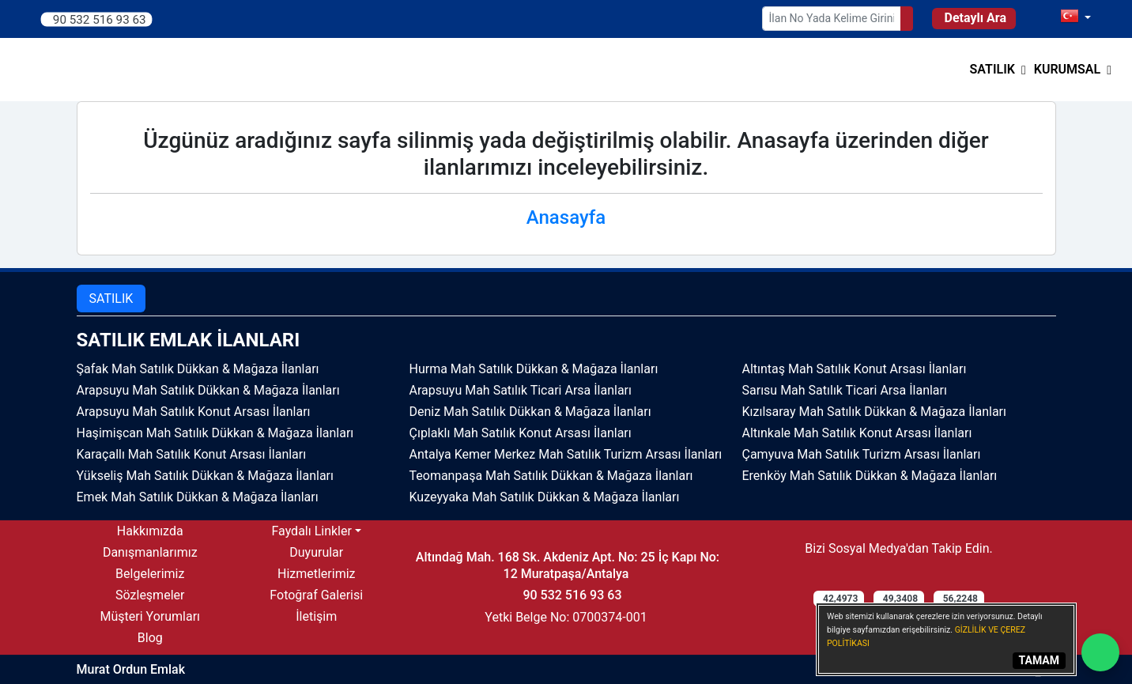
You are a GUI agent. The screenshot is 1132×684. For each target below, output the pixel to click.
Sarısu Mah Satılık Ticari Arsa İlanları (844, 390)
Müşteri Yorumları (150, 616)
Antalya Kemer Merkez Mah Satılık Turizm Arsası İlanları (566, 454)
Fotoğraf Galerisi (316, 595)
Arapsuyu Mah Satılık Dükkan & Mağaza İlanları (208, 390)
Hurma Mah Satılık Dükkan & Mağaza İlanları (533, 368)
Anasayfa (566, 217)
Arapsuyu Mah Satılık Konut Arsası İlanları (194, 411)
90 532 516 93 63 (99, 19)
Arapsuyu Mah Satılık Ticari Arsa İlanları (520, 390)
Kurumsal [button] (1067, 69)
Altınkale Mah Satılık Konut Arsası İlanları (857, 432)
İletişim (316, 616)
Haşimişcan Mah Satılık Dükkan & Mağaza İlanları (215, 432)
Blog (150, 637)
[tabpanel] (566, 418)
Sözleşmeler (149, 595)
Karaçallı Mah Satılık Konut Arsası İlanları (192, 454)
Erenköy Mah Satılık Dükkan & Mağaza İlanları (870, 475)
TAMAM (1039, 660)
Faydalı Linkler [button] (311, 531)
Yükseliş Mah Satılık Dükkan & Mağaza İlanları (205, 475)
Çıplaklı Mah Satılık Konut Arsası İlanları (520, 432)
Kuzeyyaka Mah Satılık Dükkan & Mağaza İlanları (544, 496)
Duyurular (316, 552)
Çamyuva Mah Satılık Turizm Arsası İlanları (861, 454)
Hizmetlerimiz (316, 573)
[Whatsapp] (1100, 652)
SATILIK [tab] (111, 298)
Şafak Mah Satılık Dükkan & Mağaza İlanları (198, 368)
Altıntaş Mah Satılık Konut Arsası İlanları (854, 368)
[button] (998, 69)
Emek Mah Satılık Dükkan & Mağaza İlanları (198, 496)
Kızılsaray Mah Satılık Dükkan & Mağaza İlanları (874, 411)
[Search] (906, 18)
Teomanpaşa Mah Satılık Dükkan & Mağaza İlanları (551, 475)
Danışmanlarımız (150, 552)
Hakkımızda (150, 531)
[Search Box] (831, 18)
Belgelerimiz (149, 573)
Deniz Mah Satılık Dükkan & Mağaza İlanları (530, 411)
